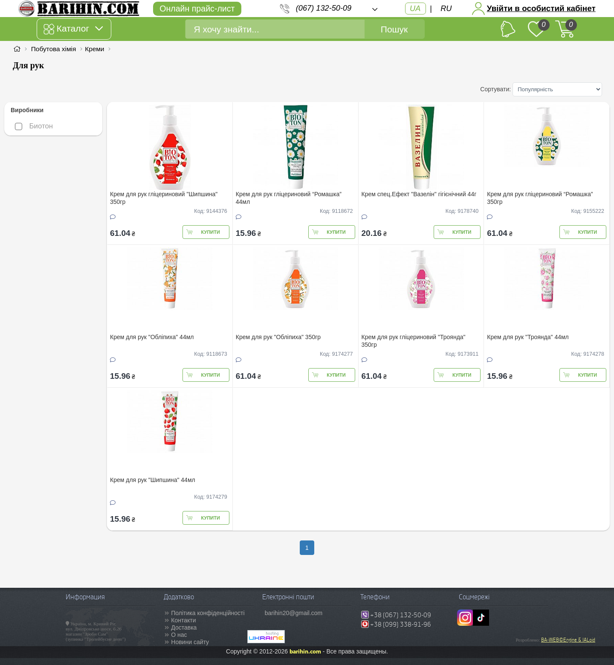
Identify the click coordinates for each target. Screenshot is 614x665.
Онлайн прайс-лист (197, 8)
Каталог (73, 29)
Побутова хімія (53, 48)
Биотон (34, 126)
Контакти (183, 620)
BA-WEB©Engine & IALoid (568, 640)
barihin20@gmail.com (294, 613)
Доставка (184, 627)
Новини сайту (190, 642)
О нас (179, 634)
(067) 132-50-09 (323, 8)
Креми (94, 48)
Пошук (394, 29)
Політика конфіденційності (207, 613)
